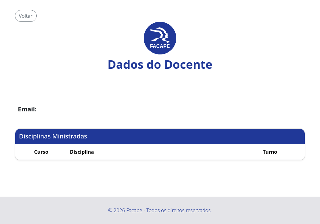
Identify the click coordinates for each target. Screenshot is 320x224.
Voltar (26, 15)
